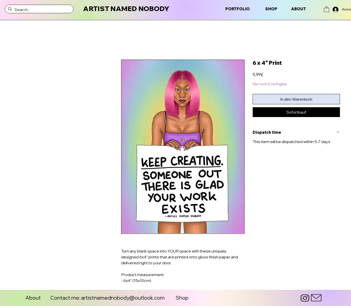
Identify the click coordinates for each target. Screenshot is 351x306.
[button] (326, 9)
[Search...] (39, 9)
